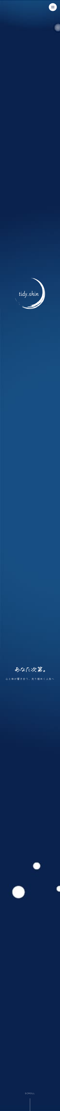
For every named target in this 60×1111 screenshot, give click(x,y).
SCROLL (30, 1093)
